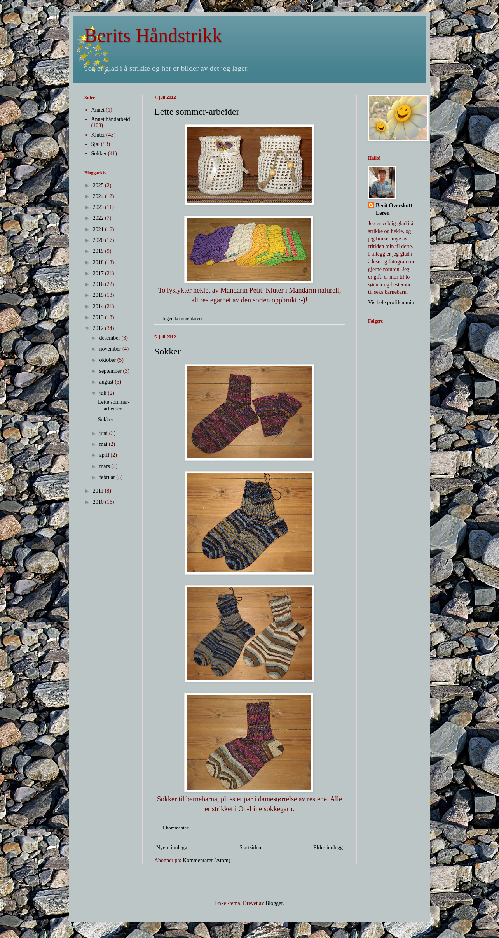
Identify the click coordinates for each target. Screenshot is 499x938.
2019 (99, 251)
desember (110, 338)
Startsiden (250, 847)
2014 (99, 306)
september (111, 371)
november (110, 349)
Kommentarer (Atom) (206, 860)
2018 (99, 262)
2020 (99, 240)
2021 (99, 229)
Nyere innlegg (171, 847)
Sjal (95, 144)
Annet (98, 110)
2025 (99, 185)
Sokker (167, 351)
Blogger (274, 903)
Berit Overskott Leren (394, 209)
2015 (99, 295)
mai (104, 444)
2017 (99, 273)
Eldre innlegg (328, 847)
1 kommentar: (176, 828)
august (107, 382)
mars (105, 466)
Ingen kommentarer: (183, 318)
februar (107, 477)
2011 (99, 491)
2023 (99, 207)
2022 (99, 218)
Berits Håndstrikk (153, 35)
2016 (99, 284)
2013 (99, 317)
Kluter (98, 135)
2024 (99, 196)
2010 (99, 502)
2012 (99, 328)
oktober (108, 360)
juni (104, 433)
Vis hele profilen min (391, 302)
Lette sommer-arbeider (196, 112)
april (104, 455)
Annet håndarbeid (110, 119)
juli (103, 393)
